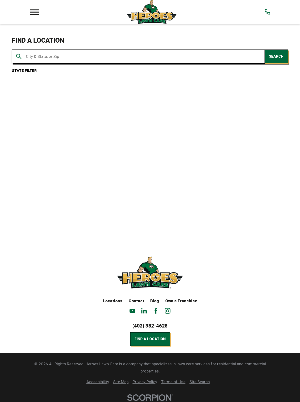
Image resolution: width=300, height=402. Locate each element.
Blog (154, 300)
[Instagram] (167, 311)
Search (276, 56)
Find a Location (150, 339)
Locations (112, 300)
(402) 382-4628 (150, 326)
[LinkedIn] (144, 311)
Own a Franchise (181, 300)
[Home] (151, 12)
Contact (136, 300)
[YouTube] (132, 311)
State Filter (24, 71)
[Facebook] (156, 311)
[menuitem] (97, 382)
